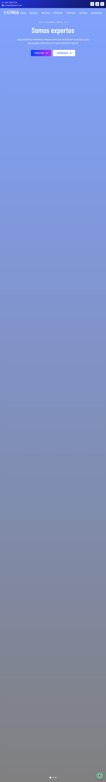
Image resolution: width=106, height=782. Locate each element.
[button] (100, 776)
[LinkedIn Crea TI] (97, 4)
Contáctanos (96, 13)
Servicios (34, 13)
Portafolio (58, 13)
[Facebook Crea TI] (92, 4)
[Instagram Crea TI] (102, 4)
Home (23, 13)
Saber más (41, 53)
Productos (70, 13)
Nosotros (46, 13)
